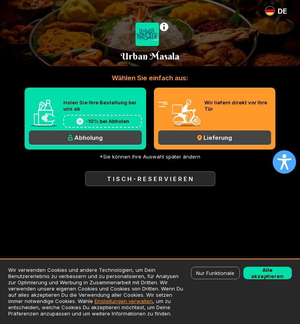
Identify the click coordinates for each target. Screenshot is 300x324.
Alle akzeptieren (267, 273)
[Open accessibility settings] (284, 162)
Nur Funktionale (215, 273)
